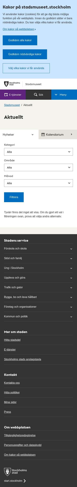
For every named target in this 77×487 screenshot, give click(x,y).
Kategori (9, 144)
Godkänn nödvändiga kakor (24, 54)
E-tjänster (10, 349)
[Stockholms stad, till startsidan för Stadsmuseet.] (38, 84)
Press (7, 411)
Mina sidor (10, 402)
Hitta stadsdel (12, 339)
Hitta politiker (12, 392)
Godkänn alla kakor (20, 40)
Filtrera (14, 197)
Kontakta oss (12, 382)
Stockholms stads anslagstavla (22, 359)
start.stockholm (15, 480)
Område (9, 160)
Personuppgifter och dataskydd (22, 445)
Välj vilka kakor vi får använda (26, 68)
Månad (8, 176)
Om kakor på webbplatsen (18, 29)
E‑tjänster (12, 94)
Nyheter (8, 134)
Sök (38, 94)
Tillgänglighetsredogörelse (20, 435)
